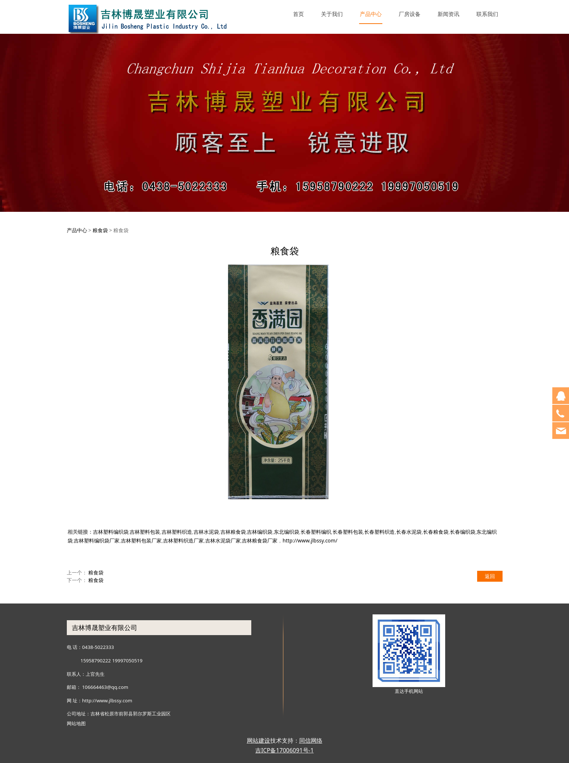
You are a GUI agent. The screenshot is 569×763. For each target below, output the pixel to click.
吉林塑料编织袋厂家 (96, 540)
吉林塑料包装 (145, 531)
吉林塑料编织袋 (111, 531)
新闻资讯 (448, 13)
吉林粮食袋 (233, 531)
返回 (490, 576)
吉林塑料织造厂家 (183, 540)
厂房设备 (409, 13)
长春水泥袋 (409, 531)
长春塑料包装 (348, 531)
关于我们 (332, 13)
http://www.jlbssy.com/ (310, 540)
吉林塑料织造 (177, 531)
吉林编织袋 (259, 531)
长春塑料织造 (379, 531)
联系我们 (487, 13)
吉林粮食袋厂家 (259, 540)
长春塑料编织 (316, 531)
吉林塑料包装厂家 (141, 540)
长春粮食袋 (435, 531)
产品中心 (371, 13)
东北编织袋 (286, 531)
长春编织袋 (462, 531)
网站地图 (76, 723)
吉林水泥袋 (206, 531)
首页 (298, 13)
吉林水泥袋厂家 (223, 540)
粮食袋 (100, 230)
